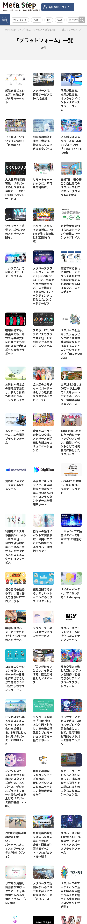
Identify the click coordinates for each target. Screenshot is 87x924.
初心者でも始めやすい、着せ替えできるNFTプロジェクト (15, 595)
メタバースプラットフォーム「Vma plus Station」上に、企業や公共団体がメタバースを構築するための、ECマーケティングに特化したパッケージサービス (43, 285)
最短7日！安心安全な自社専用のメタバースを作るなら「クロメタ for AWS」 (71, 187)
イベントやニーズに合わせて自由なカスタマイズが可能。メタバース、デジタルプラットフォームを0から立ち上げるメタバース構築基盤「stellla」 (15, 788)
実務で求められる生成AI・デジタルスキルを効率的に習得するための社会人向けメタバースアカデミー (70, 280)
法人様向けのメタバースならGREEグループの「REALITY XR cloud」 (71, 144)
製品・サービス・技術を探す (41, 29)
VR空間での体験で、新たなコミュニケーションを (71, 487)
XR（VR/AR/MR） (75, 20)
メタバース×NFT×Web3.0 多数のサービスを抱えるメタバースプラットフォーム (71, 842)
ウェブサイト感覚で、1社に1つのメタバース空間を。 (15, 231)
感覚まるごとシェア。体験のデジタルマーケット (15, 96)
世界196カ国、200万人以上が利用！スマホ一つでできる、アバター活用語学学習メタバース (71, 394)
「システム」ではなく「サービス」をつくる (15, 272)
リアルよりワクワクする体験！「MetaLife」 (15, 141)
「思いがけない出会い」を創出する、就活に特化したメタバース (42, 674)
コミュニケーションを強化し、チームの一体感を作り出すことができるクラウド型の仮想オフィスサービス (15, 678)
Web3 (60, 20)
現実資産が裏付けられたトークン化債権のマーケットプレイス (70, 231)
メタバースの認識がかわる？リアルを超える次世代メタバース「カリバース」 (42, 891)
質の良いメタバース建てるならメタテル (15, 485)
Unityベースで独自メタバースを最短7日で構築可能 (71, 537)
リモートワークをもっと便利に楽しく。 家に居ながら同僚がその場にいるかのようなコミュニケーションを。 (71, 782)
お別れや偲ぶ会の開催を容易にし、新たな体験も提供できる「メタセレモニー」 (15, 394)
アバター (37, 20)
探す (4, 20)
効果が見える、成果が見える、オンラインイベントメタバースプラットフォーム (70, 100)
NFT (48, 20)
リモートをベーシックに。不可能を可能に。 (42, 183)
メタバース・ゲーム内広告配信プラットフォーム (15, 436)
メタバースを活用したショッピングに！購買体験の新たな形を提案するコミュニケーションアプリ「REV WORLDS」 (71, 343)
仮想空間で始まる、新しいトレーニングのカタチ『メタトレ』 (42, 595)
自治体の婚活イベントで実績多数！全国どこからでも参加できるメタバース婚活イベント (42, 541)
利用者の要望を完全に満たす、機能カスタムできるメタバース (42, 142)
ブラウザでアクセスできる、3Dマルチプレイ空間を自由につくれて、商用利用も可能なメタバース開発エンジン (71, 730)
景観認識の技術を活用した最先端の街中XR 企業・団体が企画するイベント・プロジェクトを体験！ (42, 844)
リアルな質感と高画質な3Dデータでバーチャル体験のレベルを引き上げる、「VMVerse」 (15, 893)
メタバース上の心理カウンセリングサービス (42, 632)
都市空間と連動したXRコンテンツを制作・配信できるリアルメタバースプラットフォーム (71, 676)
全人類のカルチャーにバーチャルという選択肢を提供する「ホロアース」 (42, 392)
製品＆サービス (70, 29)
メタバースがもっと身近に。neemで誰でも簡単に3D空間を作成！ (43, 233)
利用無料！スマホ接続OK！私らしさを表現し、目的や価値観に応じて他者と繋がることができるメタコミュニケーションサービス (15, 546)
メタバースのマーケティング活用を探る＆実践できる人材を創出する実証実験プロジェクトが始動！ (70, 895)
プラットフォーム (19, 20)
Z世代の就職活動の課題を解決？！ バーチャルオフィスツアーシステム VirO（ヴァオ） (15, 844)
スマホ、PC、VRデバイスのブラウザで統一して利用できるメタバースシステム (43, 338)
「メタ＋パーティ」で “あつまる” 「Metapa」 (71, 593)
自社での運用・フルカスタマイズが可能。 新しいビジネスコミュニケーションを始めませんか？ (42, 782)
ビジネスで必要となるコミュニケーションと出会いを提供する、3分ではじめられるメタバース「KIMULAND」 (15, 730)
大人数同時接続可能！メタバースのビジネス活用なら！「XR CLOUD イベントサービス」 (15, 189)
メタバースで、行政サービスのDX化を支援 (42, 94)
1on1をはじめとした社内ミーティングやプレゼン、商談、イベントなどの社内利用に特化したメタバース (71, 442)
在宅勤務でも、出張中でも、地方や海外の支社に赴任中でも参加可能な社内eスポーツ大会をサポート (15, 342)
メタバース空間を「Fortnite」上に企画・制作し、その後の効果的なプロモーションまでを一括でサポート (43, 728)
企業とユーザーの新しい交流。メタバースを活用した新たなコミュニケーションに (42, 440)
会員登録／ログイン (60, 7)
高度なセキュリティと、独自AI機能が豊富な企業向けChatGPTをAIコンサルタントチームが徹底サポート (43, 492)
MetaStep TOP (13, 29)
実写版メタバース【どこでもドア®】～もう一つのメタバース (15, 634)
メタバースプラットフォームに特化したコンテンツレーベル (70, 634)
